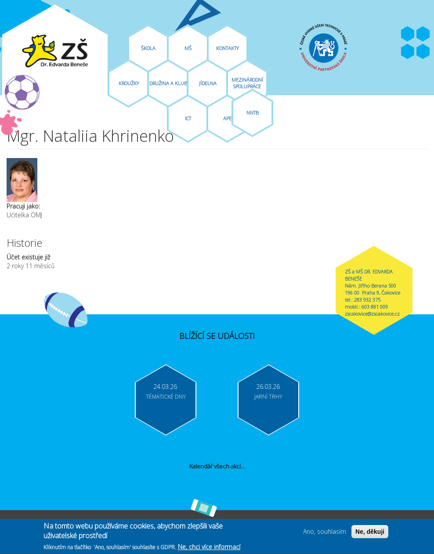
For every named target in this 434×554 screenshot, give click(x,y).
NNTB (252, 112)
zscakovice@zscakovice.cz (372, 313)
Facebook (407, 34)
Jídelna (208, 83)
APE (227, 118)
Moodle (423, 51)
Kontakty (227, 48)
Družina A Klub (168, 83)
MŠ (188, 48)
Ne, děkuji (369, 534)
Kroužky (129, 83)
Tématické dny (166, 396)
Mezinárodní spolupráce (247, 83)
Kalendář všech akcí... (217, 466)
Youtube (423, 34)
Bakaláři (407, 51)
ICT (188, 118)
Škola (148, 48)
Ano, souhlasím (324, 534)
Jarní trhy (268, 396)
